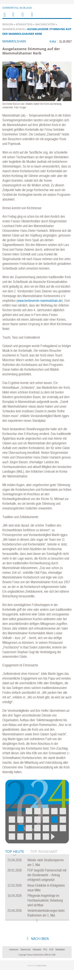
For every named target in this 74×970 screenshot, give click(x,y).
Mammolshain (13, 29)
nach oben (39, 939)
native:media (41, 965)
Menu (13, 17)
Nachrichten (45, 24)
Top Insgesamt (44, 851)
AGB (51, 949)
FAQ (45, 949)
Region (7, 24)
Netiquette (37, 949)
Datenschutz (25, 949)
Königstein (24, 24)
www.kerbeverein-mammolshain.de (39, 300)
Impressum (13, 949)
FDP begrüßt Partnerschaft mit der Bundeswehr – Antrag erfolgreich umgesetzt (46, 875)
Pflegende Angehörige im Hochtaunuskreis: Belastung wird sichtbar (45, 900)
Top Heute (14, 852)
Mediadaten (60, 949)
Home (4, 17)
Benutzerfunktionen (31, 17)
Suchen (22, 17)
